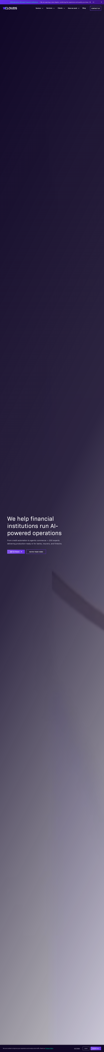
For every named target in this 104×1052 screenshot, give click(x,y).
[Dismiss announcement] (101, 2)
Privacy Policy (49, 1048)
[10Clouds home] (10, 8)
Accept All (95, 1048)
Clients (61, 8)
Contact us (95, 8)
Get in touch (16, 552)
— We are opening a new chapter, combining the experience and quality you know (50, 2)
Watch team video (36, 552)
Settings (77, 1048)
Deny (86, 1048)
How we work (74, 8)
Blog (84, 8)
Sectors (40, 8)
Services (50, 8)
